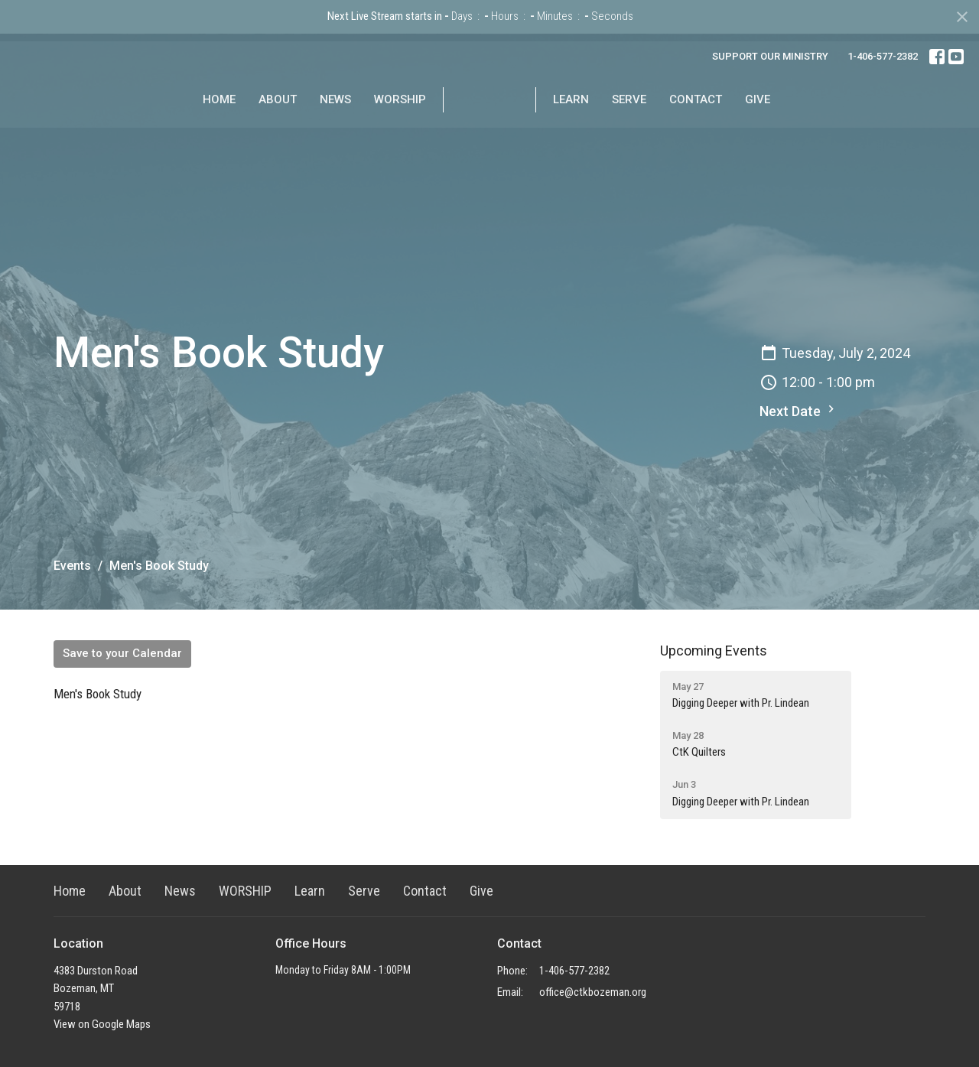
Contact (744, 136)
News (286, 136)
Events (72, 565)
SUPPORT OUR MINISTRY (770, 56)
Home (170, 136)
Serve (678, 136)
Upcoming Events (713, 650)
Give (806, 136)
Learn (620, 136)
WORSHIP (351, 136)
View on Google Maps (102, 1024)
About (229, 136)
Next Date (798, 410)
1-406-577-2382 (882, 56)
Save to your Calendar (122, 653)
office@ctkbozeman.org (592, 992)
